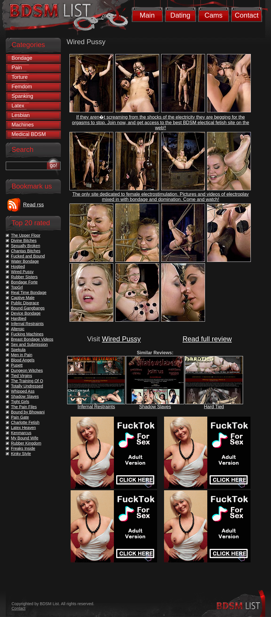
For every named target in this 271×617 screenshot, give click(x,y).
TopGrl (17, 287)
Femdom (22, 87)
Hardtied (18, 318)
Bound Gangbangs (28, 308)
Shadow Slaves (155, 406)
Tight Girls (20, 401)
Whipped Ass (23, 391)
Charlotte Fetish (25, 422)
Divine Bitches (24, 240)
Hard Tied (214, 406)
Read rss (33, 205)
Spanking (22, 96)
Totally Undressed (27, 386)
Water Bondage (25, 261)
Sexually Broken (25, 245)
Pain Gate (20, 417)
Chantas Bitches (25, 251)
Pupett (16, 365)
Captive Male (23, 297)
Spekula (18, 349)
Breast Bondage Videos (32, 339)
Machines (23, 125)
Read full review (207, 339)
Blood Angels (23, 360)
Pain (17, 67)
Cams (213, 15)
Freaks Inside (23, 448)
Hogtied (18, 266)
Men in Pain (21, 355)
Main (147, 15)
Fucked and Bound (28, 256)
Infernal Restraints (96, 406)
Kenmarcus (21, 432)
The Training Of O (27, 381)
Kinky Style (21, 453)
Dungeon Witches (27, 370)
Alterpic (18, 329)
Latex (18, 106)
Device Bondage (26, 313)
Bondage (22, 58)
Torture (20, 77)
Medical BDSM (29, 134)
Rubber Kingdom (26, 443)
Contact (247, 15)
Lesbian (21, 115)
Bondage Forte (24, 282)
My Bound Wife (24, 438)
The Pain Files (24, 407)
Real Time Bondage (28, 292)
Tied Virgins (21, 375)
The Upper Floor (25, 235)
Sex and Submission (29, 344)
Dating (180, 15)
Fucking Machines (27, 334)
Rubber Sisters (24, 277)
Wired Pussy (121, 339)
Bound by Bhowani (28, 412)
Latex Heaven (23, 427)
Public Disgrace (25, 303)
